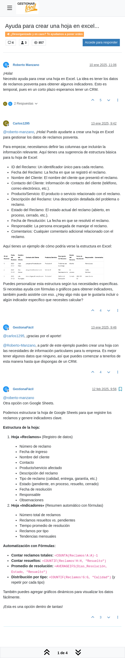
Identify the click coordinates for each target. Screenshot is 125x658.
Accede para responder (101, 42)
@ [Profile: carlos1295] (13, 336)
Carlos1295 (21, 123)
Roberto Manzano (26, 65)
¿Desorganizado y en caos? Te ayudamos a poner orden (44, 34)
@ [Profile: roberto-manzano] (18, 132)
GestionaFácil (23, 327)
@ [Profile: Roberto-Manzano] (19, 345)
